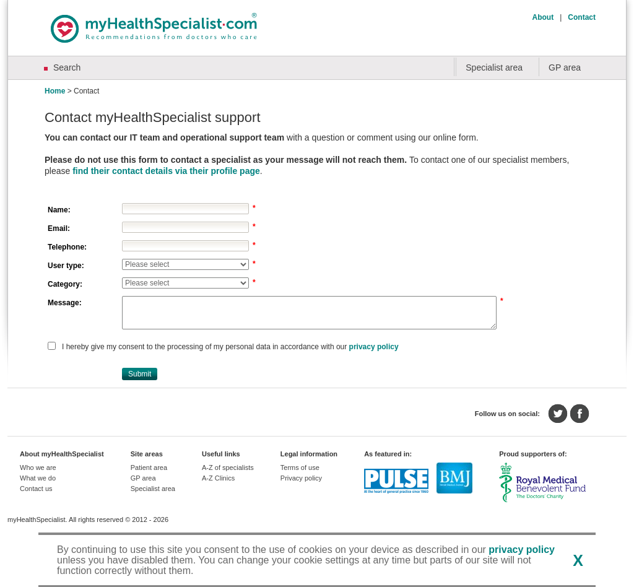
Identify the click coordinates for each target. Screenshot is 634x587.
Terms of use (299, 467)
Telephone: (67, 247)
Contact (582, 17)
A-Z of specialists (228, 467)
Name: (59, 210)
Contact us (36, 488)
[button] (139, 374)
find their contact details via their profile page (166, 171)
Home (55, 91)
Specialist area (494, 67)
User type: (66, 265)
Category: (65, 284)
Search (66, 67)
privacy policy (374, 346)
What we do (38, 478)
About (543, 17)
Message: (65, 302)
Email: (59, 228)
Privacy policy (301, 478)
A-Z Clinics (218, 478)
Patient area (149, 467)
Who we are (38, 467)
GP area (565, 67)
